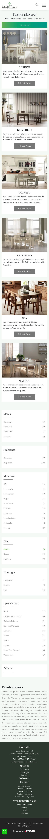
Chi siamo (24, 770)
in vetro (24, 528)
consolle (24, 585)
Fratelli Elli (24, 431)
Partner (24, 775)
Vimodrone (24, 655)
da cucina (24, 458)
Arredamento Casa (18, 18)
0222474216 (26, 756)
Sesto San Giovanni (24, 650)
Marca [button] (7, 414)
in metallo (24, 523)
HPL (24, 484)
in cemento (24, 489)
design (24, 554)
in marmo (24, 513)
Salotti (24, 807)
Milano (24, 635)
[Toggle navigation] (43, 5)
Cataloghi (24, 772)
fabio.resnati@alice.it (28, 762)
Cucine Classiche (24, 791)
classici (24, 549)
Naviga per (24, 25)
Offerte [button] (8, 668)
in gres (24, 498)
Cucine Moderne (24, 788)
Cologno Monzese (24, 626)
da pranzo (24, 462)
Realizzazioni (24, 778)
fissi (24, 590)
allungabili (24, 580)
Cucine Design (24, 786)
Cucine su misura (24, 794)
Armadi (24, 813)
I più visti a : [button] (11, 603)
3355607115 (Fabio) (27, 759)
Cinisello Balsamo (24, 621)
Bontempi (24, 422)
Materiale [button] (9, 476)
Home (7, 18)
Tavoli (30, 18)
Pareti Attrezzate (24, 805)
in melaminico (24, 518)
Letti (24, 810)
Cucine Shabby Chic (24, 797)
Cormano (24, 631)
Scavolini (24, 436)
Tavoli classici (39, 18)
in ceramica (24, 494)
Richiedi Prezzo (24, 83)
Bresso (24, 611)
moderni (24, 559)
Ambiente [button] (9, 450)
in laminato (24, 503)
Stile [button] (6, 541)
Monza (24, 640)
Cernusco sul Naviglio (24, 616)
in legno (24, 508)
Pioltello (24, 645)
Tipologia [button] (9, 572)
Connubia (24, 426)
